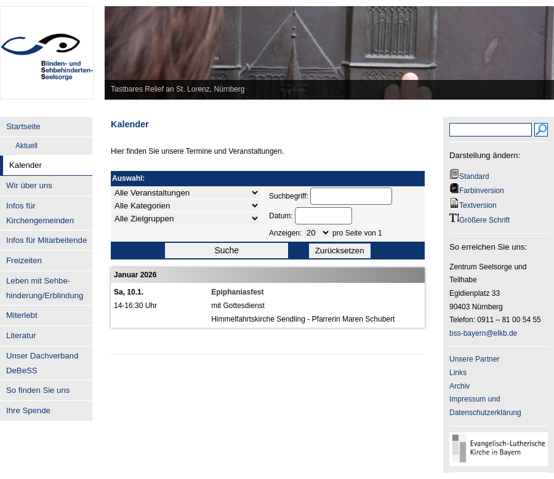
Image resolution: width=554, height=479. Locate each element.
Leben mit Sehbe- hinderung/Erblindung (44, 288)
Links (458, 372)
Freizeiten (24, 260)
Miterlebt (22, 315)
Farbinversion (481, 190)
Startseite (23, 126)
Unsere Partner (474, 359)
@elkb (496, 333)
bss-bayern (467, 333)
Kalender (25, 165)
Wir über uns (29, 185)
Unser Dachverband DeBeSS (42, 363)
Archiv (459, 386)
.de (512, 333)
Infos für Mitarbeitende (46, 240)
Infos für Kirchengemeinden (40, 213)
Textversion (478, 205)
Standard (474, 176)
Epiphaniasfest (237, 292)
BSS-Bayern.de (46, 46)
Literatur (21, 335)
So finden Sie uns (38, 390)
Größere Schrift (484, 220)
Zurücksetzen (339, 250)
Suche (226, 250)
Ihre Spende (28, 410)
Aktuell (26, 145)
